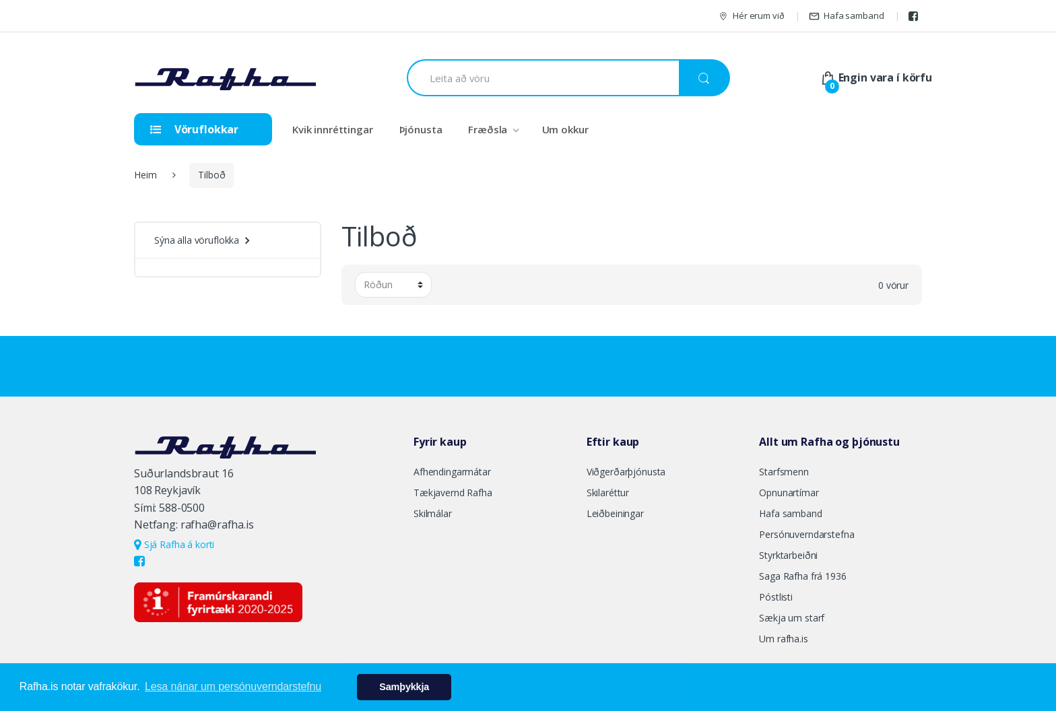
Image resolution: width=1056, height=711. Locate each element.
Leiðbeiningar (615, 513)
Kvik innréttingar (332, 129)
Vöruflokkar (194, 129)
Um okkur (565, 129)
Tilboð (211, 174)
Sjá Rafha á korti (174, 544)
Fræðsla (487, 129)
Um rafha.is (783, 638)
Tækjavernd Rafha (453, 492)
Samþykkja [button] (404, 686)
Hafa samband (846, 15)
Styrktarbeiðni (788, 555)
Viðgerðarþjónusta (626, 471)
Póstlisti (776, 596)
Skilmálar (433, 513)
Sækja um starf (791, 617)
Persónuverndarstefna (806, 534)
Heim (145, 174)
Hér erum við (751, 15)
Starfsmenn (784, 471)
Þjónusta (420, 129)
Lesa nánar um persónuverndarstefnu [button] (233, 686)
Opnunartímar (788, 492)
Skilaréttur (608, 492)
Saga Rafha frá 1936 (802, 576)
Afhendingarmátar (452, 471)
